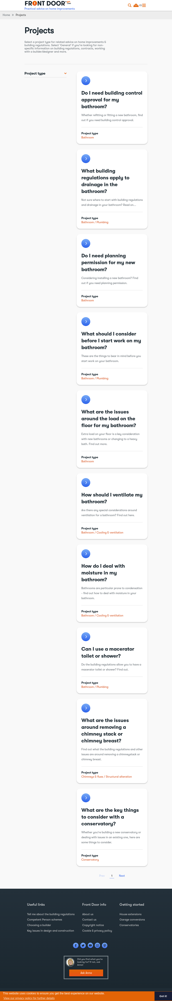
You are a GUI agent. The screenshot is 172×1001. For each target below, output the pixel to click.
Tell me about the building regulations (51, 914)
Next (122, 875)
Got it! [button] (163, 996)
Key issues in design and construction (50, 930)
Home (6, 15)
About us (87, 914)
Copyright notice (93, 925)
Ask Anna (86, 972)
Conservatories (129, 925)
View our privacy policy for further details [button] (29, 998)
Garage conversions (132, 919)
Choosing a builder (39, 925)
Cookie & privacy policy (97, 930)
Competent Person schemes (44, 919)
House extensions (130, 914)
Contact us (89, 919)
